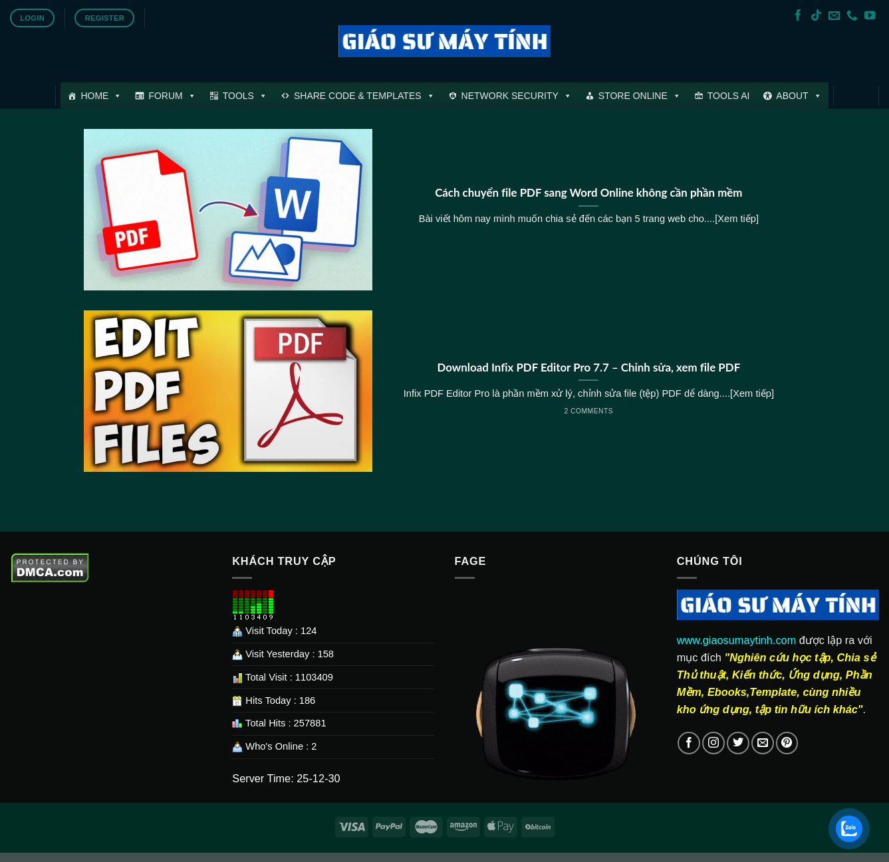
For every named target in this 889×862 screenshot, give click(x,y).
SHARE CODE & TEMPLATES (364, 95)
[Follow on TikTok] (816, 16)
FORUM (171, 95)
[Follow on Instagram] (713, 743)
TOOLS (245, 95)
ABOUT (798, 95)
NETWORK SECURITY (516, 95)
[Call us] (852, 16)
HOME (101, 95)
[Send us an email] (834, 16)
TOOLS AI (728, 95)
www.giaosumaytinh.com (737, 640)
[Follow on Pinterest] (787, 743)
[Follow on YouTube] (870, 16)
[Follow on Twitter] (738, 743)
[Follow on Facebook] (798, 16)
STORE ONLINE (639, 95)
